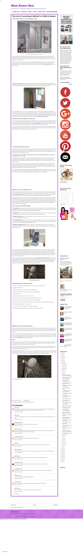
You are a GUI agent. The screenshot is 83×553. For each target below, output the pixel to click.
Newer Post (13, 505)
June (63, 373)
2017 (62, 451)
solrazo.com (17, 488)
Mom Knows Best (22, 5)
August (63, 370)
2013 (62, 458)
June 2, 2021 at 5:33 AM (18, 471)
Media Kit (63, 435)
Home (34, 505)
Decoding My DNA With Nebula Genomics (66, 380)
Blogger (34, 516)
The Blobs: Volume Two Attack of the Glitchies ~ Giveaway (68, 340)
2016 (62, 453)
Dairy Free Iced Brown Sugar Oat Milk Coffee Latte (66, 407)
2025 (62, 355)
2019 (62, 448)
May (63, 437)
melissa (16, 407)
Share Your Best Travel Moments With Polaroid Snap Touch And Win (68, 324)
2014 (62, 456)
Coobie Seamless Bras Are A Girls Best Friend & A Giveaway (68, 335)
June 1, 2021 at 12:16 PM (18, 419)
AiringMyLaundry (18, 422)
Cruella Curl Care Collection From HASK (66, 423)
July (63, 371)
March (63, 441)
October (63, 366)
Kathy (16, 443)
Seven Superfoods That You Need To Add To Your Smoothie (68, 307)
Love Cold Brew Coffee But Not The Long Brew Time (68, 329)
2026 (62, 353)
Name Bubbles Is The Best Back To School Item (67, 386)
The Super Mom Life (18, 436)
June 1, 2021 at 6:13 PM (18, 433)
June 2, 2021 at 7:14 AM (18, 484)
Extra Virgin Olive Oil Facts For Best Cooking (67, 420)
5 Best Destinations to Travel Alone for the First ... (66, 383)
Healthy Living (16, 11)
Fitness (35, 11)
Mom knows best (5, 551)
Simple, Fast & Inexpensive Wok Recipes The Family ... (66, 413)
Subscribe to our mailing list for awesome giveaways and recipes (66, 294)
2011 (62, 461)
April (63, 439)
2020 (62, 446)
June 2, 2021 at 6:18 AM (18, 478)
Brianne (16, 415)
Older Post (55, 505)
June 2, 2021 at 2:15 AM (18, 465)
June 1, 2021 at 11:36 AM (19, 411)
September (64, 368)
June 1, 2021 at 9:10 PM (18, 446)
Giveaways (23, 11)
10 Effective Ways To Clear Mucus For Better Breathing (67, 375)
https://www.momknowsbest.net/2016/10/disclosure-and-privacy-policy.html (22, 513)
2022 (62, 360)
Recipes (29, 11)
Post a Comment (16, 493)
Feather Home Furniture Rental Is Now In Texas (67, 403)
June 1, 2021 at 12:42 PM (18, 425)
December (64, 363)
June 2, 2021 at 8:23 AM (18, 491)
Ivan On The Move (18, 462)
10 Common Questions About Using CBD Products (66, 391)
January (63, 444)
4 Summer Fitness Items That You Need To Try (66, 396)
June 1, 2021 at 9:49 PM (18, 452)
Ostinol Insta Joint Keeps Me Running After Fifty (66, 418)
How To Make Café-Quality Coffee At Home (66, 400)
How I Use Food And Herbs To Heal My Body (67, 426)
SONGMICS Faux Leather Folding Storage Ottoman (68, 318)
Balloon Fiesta (41, 11)
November (64, 365)
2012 (62, 460)
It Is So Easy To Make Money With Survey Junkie (67, 345)
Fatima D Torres (17, 429)
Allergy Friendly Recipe (52, 11)
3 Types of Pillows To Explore (66, 405)
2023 (62, 358)
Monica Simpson (17, 449)
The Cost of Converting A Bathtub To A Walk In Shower (67, 431)
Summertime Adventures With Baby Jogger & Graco (66, 378)
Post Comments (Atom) (18, 507)
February (63, 442)
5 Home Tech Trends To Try (66, 398)
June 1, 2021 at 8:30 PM (18, 439)
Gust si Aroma (17, 481)
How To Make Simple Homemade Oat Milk (65, 410)
